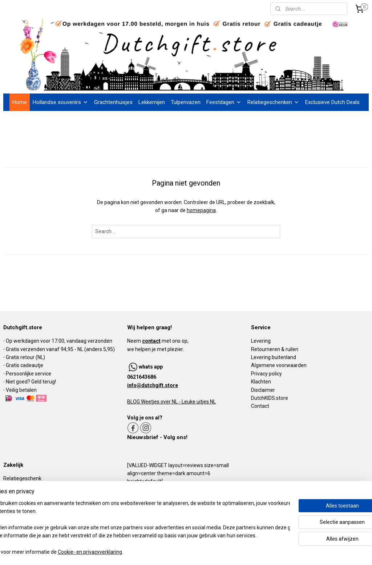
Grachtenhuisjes (113, 102)
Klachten (261, 382)
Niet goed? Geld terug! (31, 382)
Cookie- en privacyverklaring (112, 552)
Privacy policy (266, 374)
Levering (261, 341)
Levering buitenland (273, 357)
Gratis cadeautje (25, 365)
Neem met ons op (157, 341)
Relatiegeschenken (273, 102)
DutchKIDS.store (269, 398)
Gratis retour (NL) (25, 357)
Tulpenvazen (186, 102)
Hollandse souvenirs (60, 102)
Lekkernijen (151, 102)
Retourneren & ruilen (274, 349)
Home (19, 102)
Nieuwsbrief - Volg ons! (157, 437)
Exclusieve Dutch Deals (332, 102)
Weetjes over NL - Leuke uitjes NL (178, 402)
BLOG (133, 402)
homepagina (201, 211)
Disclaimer (263, 390)
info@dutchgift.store (152, 385)
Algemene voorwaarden (279, 365)
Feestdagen (224, 102)
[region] (138, 528)
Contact (260, 406)
